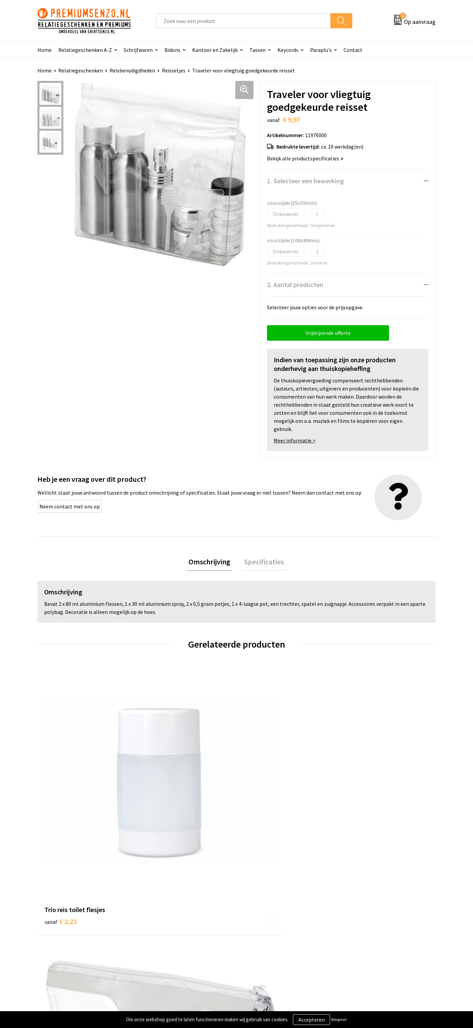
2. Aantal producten (295, 284)
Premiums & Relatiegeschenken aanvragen (183, 926)
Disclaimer (356, 921)
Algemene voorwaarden (371, 890)
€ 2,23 (61, 777)
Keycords (287, 49)
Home (44, 49)
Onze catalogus (164, 901)
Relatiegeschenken (80, 70)
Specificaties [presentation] (262, 562)
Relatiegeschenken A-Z (85, 49)
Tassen (257, 49)
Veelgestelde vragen (169, 911)
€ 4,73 (359, 777)
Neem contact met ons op (69, 506)
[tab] (211, 563)
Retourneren (259, 931)
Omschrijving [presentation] (211, 562)
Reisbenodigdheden (132, 70)
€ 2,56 (160, 787)
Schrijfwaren (138, 49)
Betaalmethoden (265, 921)
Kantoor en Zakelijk (215, 49)
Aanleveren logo (264, 901)
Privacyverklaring (364, 911)
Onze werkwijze (263, 911)
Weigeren (339, 1019)
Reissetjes (173, 70)
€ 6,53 (260, 777)
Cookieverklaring (363, 901)
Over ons (156, 890)
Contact (353, 49)
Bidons (172, 49)
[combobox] (243, 20)
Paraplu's (321, 49)
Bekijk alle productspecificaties (305, 158)
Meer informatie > (295, 440)
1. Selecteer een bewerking (305, 181)
